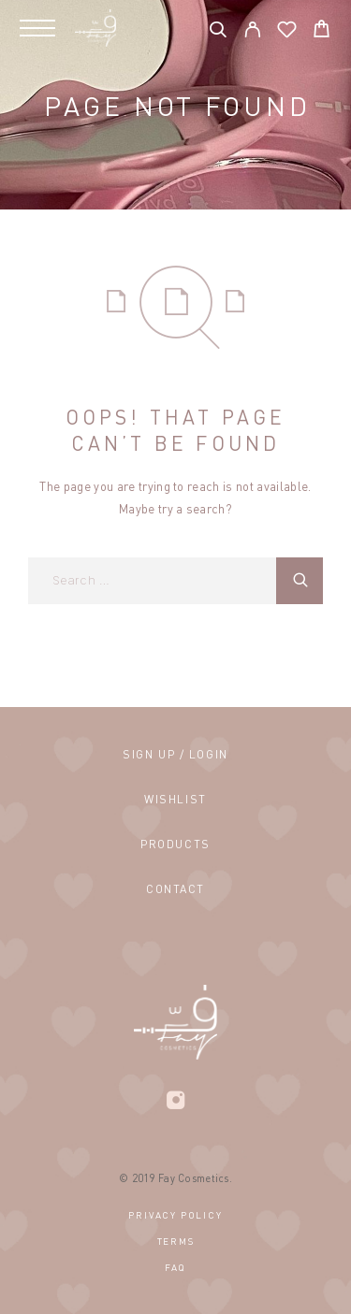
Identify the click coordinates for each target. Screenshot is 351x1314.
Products (175, 844)
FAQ (175, 1267)
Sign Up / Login (175, 754)
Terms (176, 1241)
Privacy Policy (175, 1214)
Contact (175, 889)
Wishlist (175, 799)
